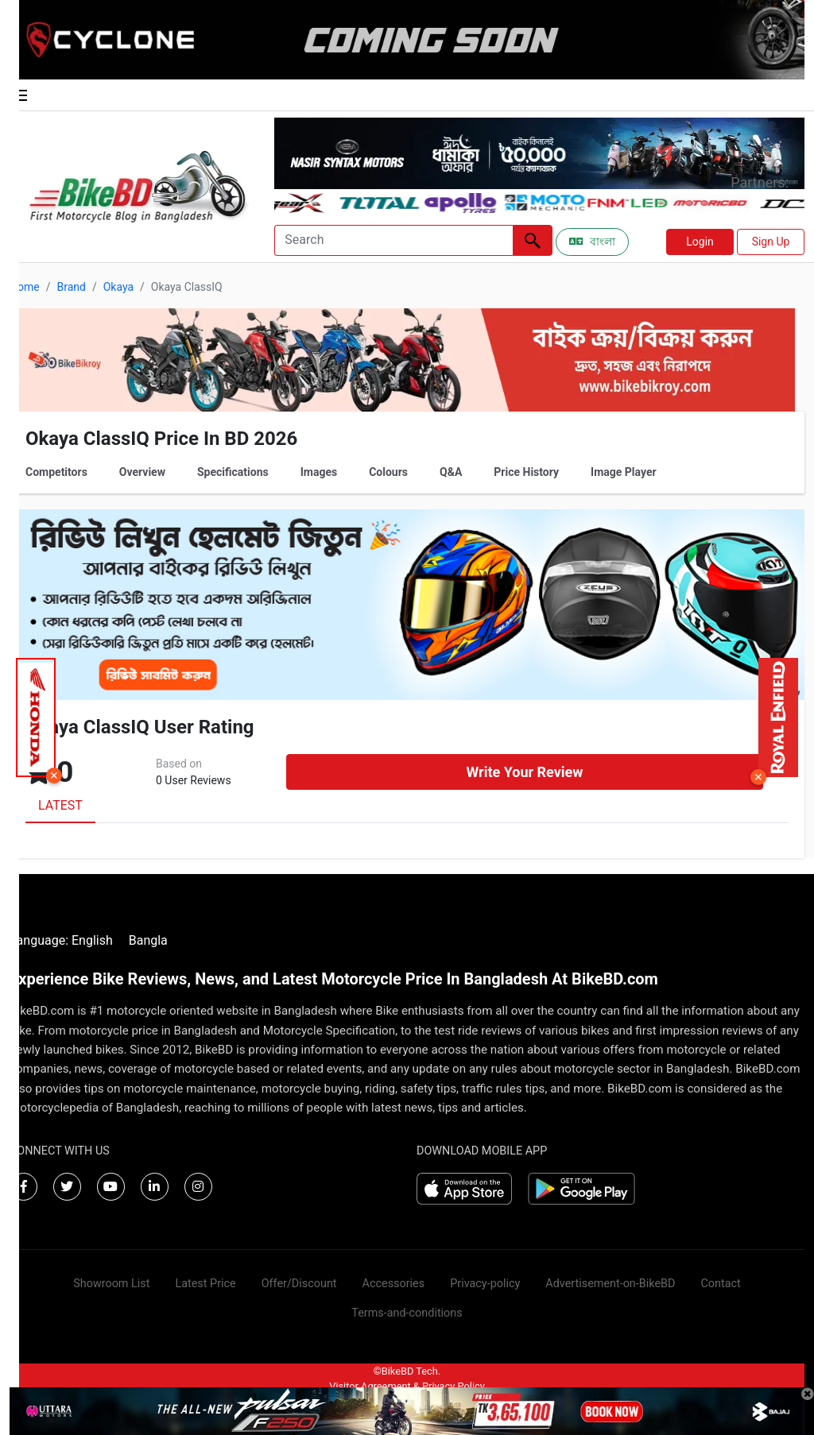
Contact (720, 1283)
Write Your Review (524, 772)
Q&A (451, 472)
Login (700, 241)
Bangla (148, 940)
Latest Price (205, 1283)
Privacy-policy (485, 1283)
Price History (526, 472)
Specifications (233, 472)
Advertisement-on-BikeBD (610, 1283)
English (92, 940)
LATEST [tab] (60, 805)
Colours (388, 472)
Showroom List (111, 1283)
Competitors (56, 472)
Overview (142, 472)
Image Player (624, 472)
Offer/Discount (299, 1283)
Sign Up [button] (771, 241)
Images (318, 472)
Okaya (118, 286)
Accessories (393, 1283)
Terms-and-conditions (406, 1313)
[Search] (393, 240)
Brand (70, 286)
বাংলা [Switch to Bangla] (592, 241)
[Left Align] (532, 240)
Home (25, 286)
